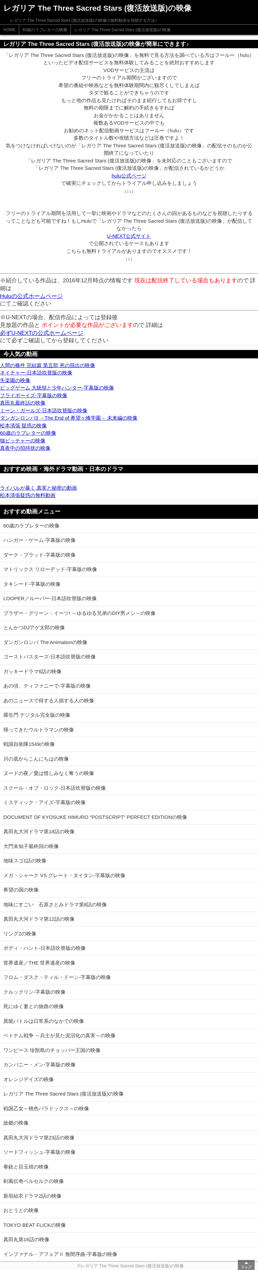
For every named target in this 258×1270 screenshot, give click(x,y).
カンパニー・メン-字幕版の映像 (39, 1064)
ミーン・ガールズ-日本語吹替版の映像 (43, 410)
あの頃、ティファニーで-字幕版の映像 (47, 686)
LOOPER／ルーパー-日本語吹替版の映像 (50, 598)
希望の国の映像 (21, 890)
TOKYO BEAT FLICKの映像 (34, 1225)
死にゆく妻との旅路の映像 (33, 1006)
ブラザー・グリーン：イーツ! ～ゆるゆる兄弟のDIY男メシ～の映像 (79, 613)
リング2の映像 (19, 933)
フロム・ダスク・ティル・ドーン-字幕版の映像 (57, 977)
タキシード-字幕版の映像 (31, 584)
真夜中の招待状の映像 (25, 448)
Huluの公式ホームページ (31, 296)
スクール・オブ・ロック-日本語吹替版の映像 (54, 788)
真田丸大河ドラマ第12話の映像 (39, 919)
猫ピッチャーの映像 (22, 440)
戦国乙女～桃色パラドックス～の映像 (46, 1108)
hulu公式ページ (129, 176)
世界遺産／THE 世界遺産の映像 (39, 963)
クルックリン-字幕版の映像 (34, 992)
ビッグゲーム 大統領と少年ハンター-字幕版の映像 (57, 388)
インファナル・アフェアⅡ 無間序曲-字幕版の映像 (60, 1254)
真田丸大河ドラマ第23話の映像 (39, 1137)
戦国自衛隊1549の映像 (29, 744)
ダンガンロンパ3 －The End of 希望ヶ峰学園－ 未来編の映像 (68, 418)
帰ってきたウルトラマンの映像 (38, 729)
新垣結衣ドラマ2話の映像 (32, 1196)
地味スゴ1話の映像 (24, 860)
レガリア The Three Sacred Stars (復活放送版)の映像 (122, 29)
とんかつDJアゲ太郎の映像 (34, 627)
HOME (9, 29)
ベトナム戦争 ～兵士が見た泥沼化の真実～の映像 (59, 1035)
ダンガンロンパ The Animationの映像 (45, 642)
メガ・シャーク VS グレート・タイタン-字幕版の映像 (64, 875)
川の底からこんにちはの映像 (36, 759)
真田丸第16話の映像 (26, 1239)
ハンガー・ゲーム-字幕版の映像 (39, 540)
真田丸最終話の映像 (22, 403)
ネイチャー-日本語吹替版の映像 (36, 372)
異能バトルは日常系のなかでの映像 (43, 1021)
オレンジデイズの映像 (28, 1079)
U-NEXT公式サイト (129, 236)
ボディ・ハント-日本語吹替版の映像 (44, 948)
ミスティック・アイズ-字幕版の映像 (44, 802)
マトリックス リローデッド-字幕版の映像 (50, 569)
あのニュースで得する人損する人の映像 (48, 700)
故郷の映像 (16, 1123)
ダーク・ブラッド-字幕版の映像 (39, 555)
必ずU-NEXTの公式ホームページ (41, 333)
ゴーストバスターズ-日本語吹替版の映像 (49, 656)
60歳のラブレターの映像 (45, 29)
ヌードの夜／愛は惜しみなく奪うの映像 (48, 773)
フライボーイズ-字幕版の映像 (33, 395)
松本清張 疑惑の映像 (23, 425)
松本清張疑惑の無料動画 (27, 495)
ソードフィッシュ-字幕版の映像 (39, 1152)
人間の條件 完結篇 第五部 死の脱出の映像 (47, 365)
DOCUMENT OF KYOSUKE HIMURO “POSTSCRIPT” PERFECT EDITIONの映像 (95, 817)
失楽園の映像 (15, 380)
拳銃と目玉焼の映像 (26, 1167)
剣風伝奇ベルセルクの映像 (33, 1181)
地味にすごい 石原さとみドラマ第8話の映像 (55, 904)
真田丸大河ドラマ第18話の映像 (39, 831)
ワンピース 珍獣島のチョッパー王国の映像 (51, 1050)
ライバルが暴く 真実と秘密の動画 (38, 488)
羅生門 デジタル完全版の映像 (36, 715)
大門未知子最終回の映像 (31, 846)
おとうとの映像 (21, 1210)
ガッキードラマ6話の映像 (32, 671)
